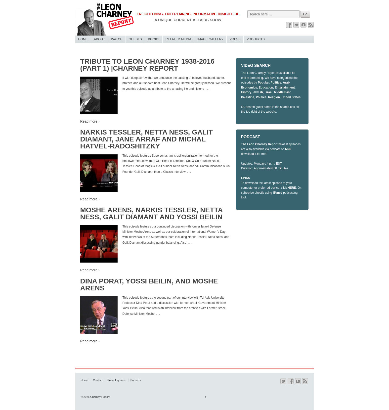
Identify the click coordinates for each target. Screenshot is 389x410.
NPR (288, 149)
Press (235, 39)
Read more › (90, 121)
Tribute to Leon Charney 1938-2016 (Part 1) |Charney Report (147, 64)
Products (256, 39)
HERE (292, 187)
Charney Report (99, 396)
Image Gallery (210, 39)
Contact (97, 380)
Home (83, 39)
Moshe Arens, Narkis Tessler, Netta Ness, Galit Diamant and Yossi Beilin (151, 213)
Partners (135, 380)
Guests (135, 39)
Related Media (178, 39)
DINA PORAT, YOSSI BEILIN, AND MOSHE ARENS (149, 284)
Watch (117, 39)
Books (153, 39)
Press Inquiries (116, 380)
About (99, 39)
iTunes (277, 192)
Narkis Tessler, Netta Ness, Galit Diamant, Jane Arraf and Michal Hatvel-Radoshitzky (146, 139)
